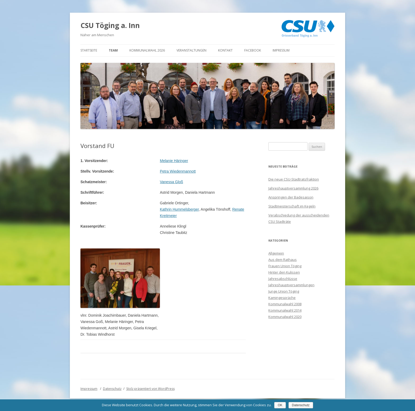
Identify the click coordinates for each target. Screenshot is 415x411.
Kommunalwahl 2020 (284, 316)
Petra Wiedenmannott (178, 171)
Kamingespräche (282, 297)
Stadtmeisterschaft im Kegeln (291, 206)
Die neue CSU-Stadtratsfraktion (293, 179)
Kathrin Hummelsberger (179, 209)
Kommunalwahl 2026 (147, 50)
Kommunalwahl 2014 (284, 310)
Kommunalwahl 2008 (284, 304)
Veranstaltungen (191, 50)
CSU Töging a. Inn (110, 25)
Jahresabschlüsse (282, 278)
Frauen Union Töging (284, 266)
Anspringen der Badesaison (290, 197)
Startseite (88, 50)
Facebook (252, 50)
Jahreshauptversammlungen (291, 285)
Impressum (281, 50)
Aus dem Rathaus (282, 259)
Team (113, 50)
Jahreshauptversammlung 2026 (293, 188)
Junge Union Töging (283, 291)
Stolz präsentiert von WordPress (150, 388)
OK (280, 405)
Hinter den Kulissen (284, 272)
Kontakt (225, 50)
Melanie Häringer (174, 161)
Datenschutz (112, 388)
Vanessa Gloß (171, 182)
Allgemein (276, 253)
